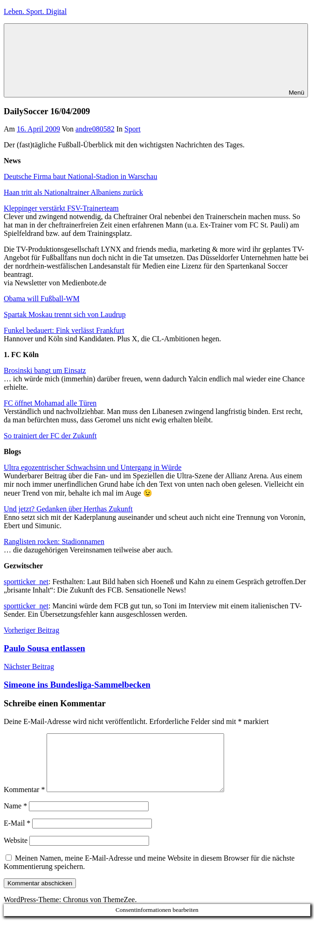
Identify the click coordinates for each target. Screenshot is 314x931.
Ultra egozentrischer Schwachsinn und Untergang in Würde (93, 467)
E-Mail (17, 834)
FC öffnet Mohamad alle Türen (50, 403)
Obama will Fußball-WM (42, 299)
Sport (132, 129)
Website (15, 851)
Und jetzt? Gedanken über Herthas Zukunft (68, 509)
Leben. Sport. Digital (35, 11)
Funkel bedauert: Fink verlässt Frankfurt (64, 330)
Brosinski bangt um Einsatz (45, 370)
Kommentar (24, 801)
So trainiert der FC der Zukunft (50, 436)
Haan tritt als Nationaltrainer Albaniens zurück (73, 192)
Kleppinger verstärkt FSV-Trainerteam (61, 208)
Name (15, 817)
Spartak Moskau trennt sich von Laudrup (65, 314)
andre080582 (95, 129)
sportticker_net (26, 582)
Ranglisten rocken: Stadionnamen (54, 541)
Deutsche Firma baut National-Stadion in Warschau (80, 176)
